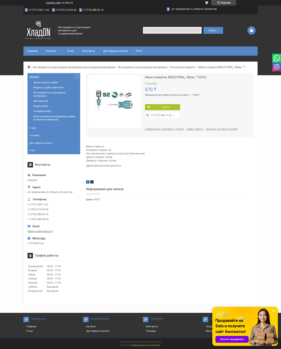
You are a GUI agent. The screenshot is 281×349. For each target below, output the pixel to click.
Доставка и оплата (115, 51)
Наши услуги (40, 106)
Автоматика (40, 100)
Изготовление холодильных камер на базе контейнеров (54, 118)
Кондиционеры (42, 111)
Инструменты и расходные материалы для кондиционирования (74, 67)
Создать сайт (53, 2)
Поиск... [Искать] (213, 30)
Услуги (210, 326)
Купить (166, 107)
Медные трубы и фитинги (48, 87)
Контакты (88, 51)
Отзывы (34, 135)
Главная (32, 51)
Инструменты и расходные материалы (142, 67)
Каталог (51, 51)
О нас (70, 51)
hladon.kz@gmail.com (40, 231)
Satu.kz (158, 341)
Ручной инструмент (182, 67)
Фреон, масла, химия (45, 82)
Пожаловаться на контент (146, 345)
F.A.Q (139, 51)
